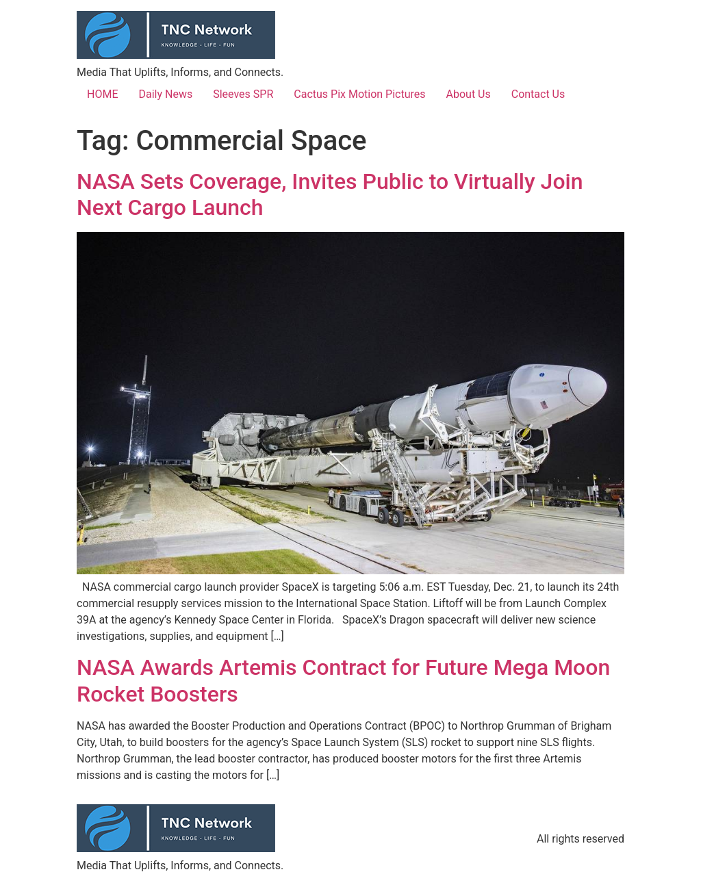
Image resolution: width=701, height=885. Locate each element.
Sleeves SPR (243, 94)
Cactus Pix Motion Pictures (359, 94)
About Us (468, 94)
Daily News (165, 94)
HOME (102, 94)
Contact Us (538, 94)
